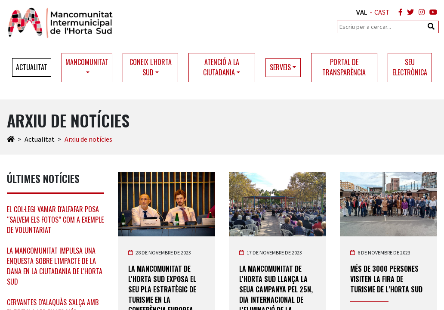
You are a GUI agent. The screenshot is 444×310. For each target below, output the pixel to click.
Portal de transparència (344, 67)
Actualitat (31, 67)
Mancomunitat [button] (86, 62)
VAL (361, 12)
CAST (382, 12)
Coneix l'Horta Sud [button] (151, 67)
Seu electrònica (409, 67)
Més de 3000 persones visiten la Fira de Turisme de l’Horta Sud (386, 279)
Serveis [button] (280, 67)
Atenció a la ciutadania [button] (221, 67)
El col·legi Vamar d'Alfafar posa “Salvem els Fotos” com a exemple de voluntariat (55, 219)
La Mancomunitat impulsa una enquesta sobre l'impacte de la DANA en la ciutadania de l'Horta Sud (54, 266)
